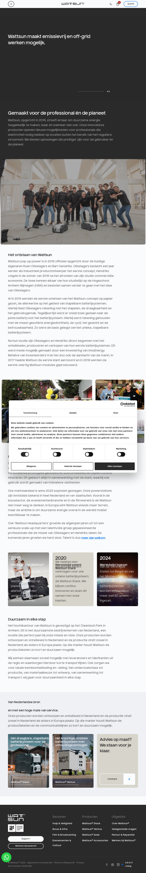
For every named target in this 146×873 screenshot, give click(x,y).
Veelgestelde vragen (124, 829)
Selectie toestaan (73, 466)
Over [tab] (115, 413)
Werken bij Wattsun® (124, 841)
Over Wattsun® (120, 823)
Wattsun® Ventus (92, 829)
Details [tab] (73, 413)
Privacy (80, 863)
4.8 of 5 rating (129, 864)
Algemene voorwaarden (40, 863)
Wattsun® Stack (91, 823)
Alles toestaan (115, 466)
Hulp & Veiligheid (62, 823)
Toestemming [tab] (30, 413)
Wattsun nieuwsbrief (25, 846)
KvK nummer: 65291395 (20, 866)
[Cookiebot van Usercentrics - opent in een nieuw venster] (122, 404)
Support (25, 839)
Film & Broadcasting (64, 835)
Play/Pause (108, 91)
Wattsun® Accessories (95, 841)
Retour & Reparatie (123, 835)
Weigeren (31, 466)
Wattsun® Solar (91, 835)
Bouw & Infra (59, 829)
